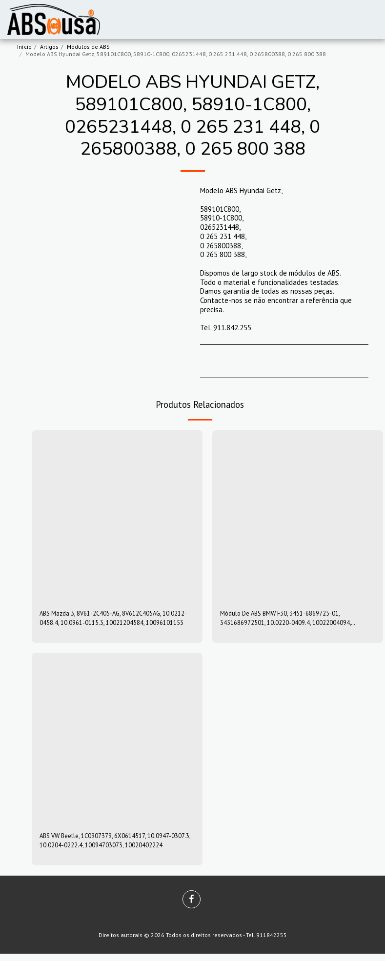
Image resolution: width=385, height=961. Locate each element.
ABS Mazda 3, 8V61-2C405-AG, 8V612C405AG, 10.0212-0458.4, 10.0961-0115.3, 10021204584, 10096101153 (113, 620)
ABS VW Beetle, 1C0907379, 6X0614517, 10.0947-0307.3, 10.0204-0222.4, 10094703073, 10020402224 (116, 846)
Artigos (49, 46)
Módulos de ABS (88, 46)
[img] (117, 515)
